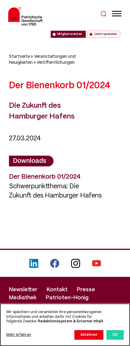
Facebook (54, 263)
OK (115, 334)
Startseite (19, 56)
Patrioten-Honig (67, 298)
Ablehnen (88, 334)
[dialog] (65, 324)
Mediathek (22, 298)
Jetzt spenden (105, 34)
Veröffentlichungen (56, 62)
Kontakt (57, 289)
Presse (86, 289)
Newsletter (23, 289)
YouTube (96, 263)
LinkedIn (33, 263)
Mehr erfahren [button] (18, 334)
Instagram (75, 263)
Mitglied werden (69, 34)
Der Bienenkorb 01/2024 (45, 177)
